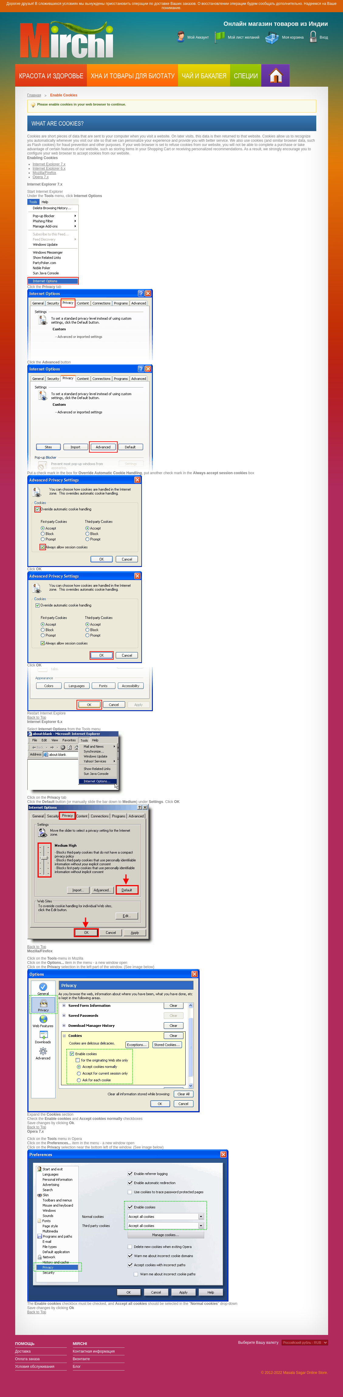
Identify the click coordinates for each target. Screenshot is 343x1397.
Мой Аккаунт (198, 37)
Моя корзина (293, 37)
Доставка (23, 1351)
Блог (77, 1366)
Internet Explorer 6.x (49, 168)
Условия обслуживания (35, 1366)
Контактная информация (94, 1351)
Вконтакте (81, 1359)
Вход (324, 37)
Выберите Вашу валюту (258, 1342)
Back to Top (36, 717)
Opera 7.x (41, 177)
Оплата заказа (27, 1359)
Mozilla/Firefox (44, 173)
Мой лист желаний (243, 37)
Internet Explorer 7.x (49, 164)
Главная (34, 95)
